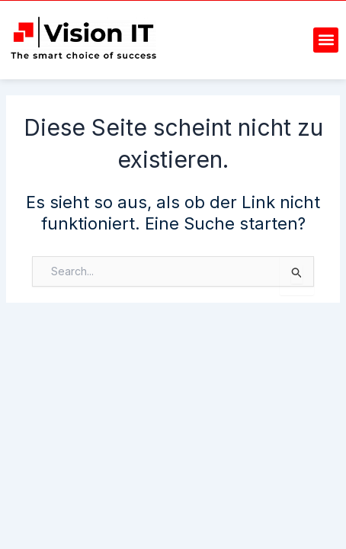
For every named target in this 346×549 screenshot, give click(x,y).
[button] (325, 40)
